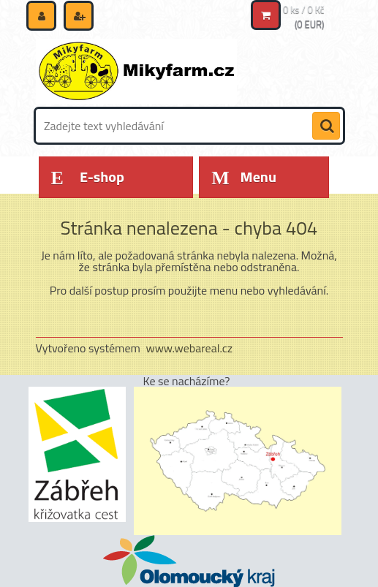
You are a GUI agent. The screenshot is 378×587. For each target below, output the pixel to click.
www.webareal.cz (189, 348)
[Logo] (136, 70)
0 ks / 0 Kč (304, 9)
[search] (326, 126)
